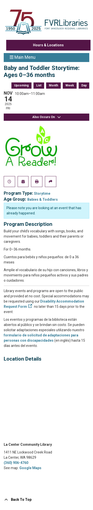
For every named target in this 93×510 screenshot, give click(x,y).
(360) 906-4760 (16, 463)
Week (69, 85)
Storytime (42, 193)
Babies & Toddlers (42, 199)
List (38, 85)
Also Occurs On (46, 117)
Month (53, 85)
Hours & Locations (48, 45)
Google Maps (30, 468)
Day (84, 85)
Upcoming (21, 85)
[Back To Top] (46, 500)
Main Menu (22, 57)
